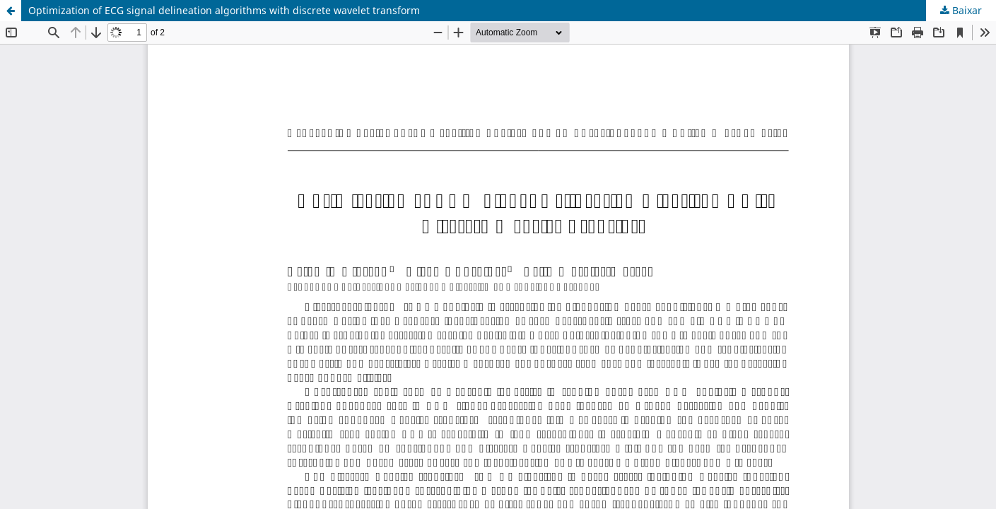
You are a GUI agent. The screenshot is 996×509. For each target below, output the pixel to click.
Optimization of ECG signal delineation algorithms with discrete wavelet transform (224, 10)
